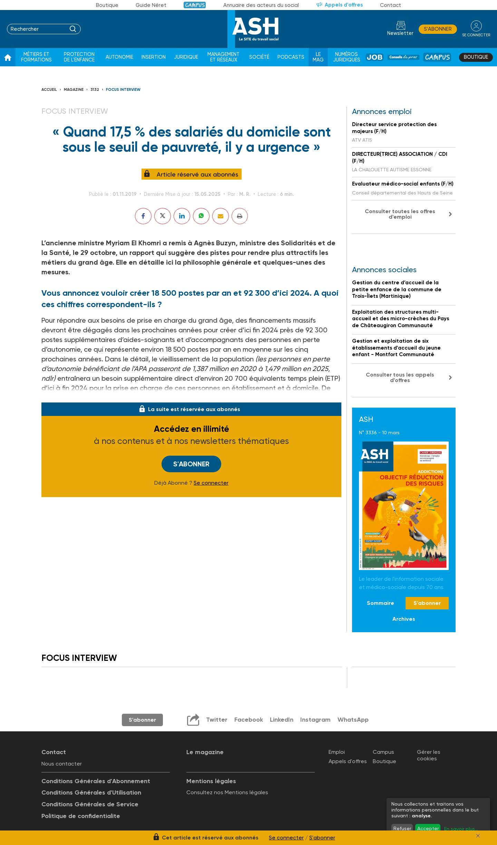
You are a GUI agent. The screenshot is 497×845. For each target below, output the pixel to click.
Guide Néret (151, 5)
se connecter (476, 35)
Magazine (74, 89)
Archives (403, 619)
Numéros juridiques (346, 57)
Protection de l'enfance (79, 57)
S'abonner (438, 29)
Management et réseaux (223, 57)
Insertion (154, 57)
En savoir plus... (461, 829)
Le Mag (318, 57)
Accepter (428, 828)
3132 (94, 89)
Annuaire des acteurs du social (261, 5)
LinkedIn (281, 719)
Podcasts (290, 57)
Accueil (49, 89)
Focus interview (123, 89)
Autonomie (119, 57)
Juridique (186, 57)
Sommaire (380, 603)
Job (375, 57)
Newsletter (400, 33)
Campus (194, 5)
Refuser (402, 828)
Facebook (248, 719)
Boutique (107, 5)
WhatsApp (353, 719)
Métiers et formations (36, 57)
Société (259, 57)
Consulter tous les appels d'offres (400, 377)
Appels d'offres (344, 5)
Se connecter (211, 483)
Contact (390, 5)
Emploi (337, 752)
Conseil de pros (403, 57)
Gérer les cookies (428, 755)
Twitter (216, 719)
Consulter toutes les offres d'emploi (400, 214)
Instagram (315, 719)
